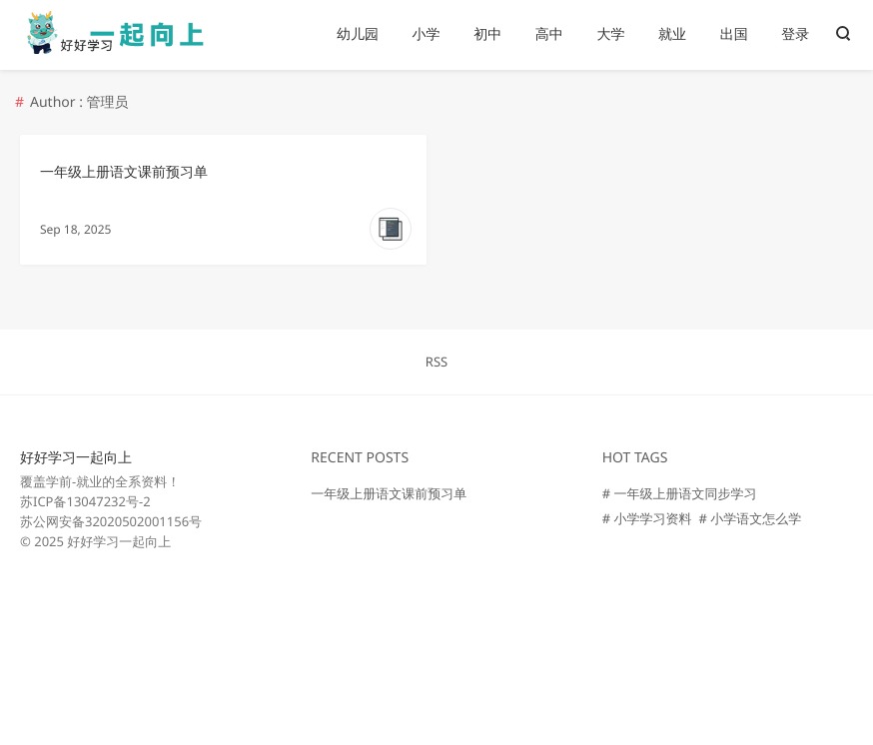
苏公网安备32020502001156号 (111, 521)
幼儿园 (358, 34)
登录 (795, 34)
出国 (734, 34)
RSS (436, 362)
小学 (426, 34)
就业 (672, 34)
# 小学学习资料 (647, 518)
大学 (610, 34)
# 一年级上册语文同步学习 (679, 493)
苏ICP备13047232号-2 (85, 501)
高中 (549, 34)
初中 (487, 34)
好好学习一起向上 (76, 457)
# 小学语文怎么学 (749, 518)
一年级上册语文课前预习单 (124, 172)
